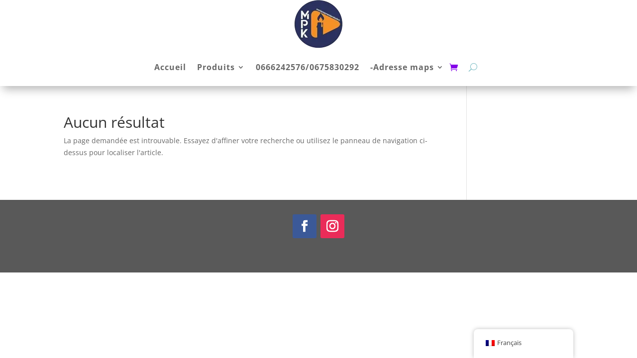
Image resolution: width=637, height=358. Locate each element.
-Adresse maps (402, 67)
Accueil (170, 67)
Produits (216, 67)
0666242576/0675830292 (307, 67)
